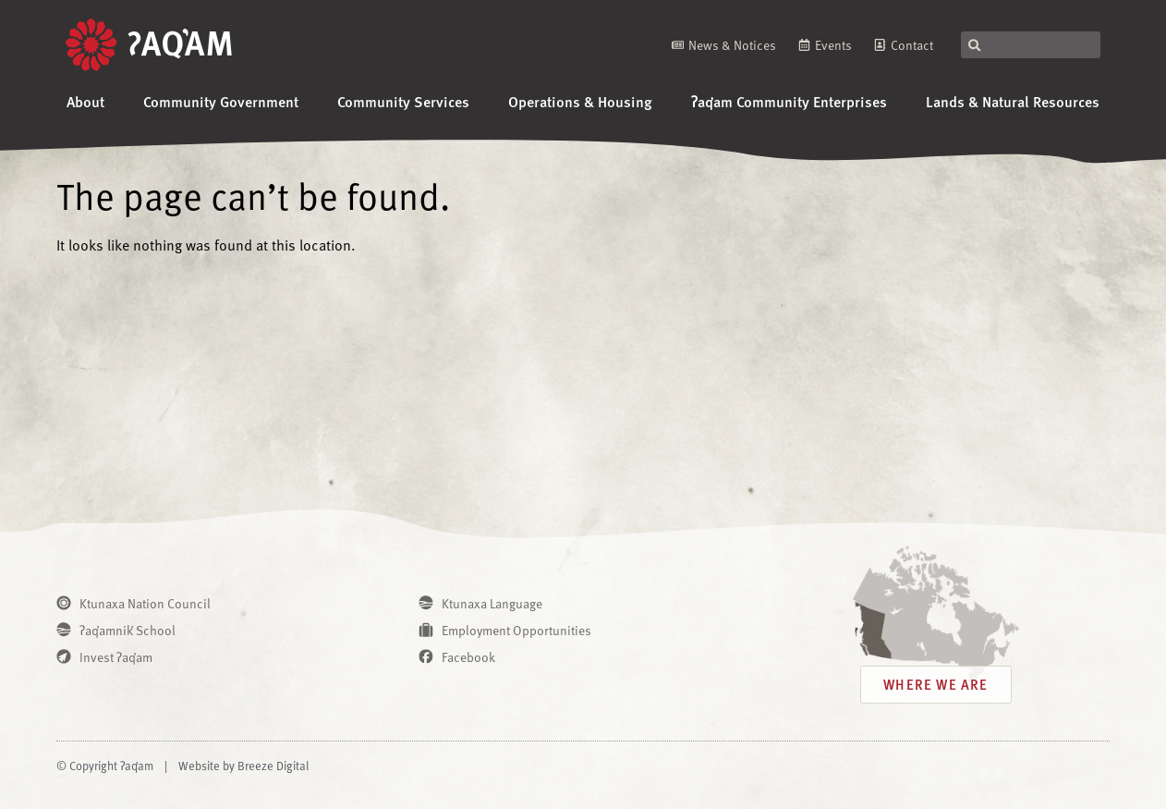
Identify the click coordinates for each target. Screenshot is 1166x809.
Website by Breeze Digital (243, 765)
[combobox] (1030, 44)
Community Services (403, 101)
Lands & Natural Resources (1012, 101)
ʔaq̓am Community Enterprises (789, 101)
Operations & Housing (580, 101)
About (85, 101)
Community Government (220, 101)
